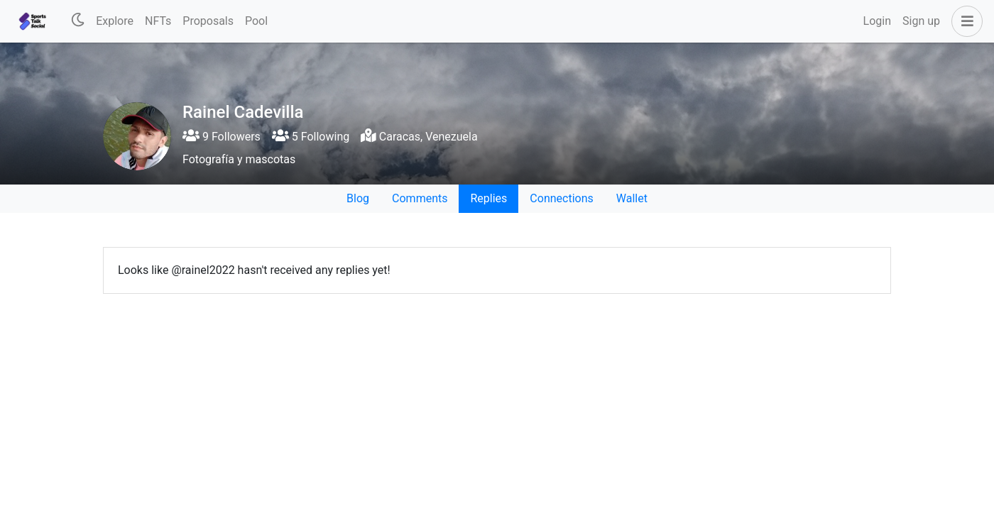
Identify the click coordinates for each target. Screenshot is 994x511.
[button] (964, 21)
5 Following (310, 136)
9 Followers (221, 136)
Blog (357, 198)
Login (877, 21)
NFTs (158, 21)
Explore (114, 21)
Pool (256, 21)
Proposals (208, 21)
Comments (419, 198)
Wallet (632, 198)
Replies (488, 198)
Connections (561, 198)
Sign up (921, 21)
